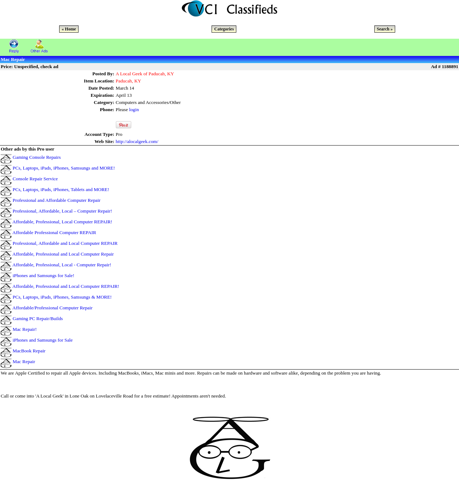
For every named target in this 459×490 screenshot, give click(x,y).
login (134, 109)
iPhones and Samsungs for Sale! (43, 275)
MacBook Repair (29, 350)
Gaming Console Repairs (37, 157)
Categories (224, 29)
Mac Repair (24, 361)
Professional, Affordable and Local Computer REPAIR (65, 243)
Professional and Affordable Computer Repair (56, 200)
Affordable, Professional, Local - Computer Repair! (62, 264)
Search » (385, 29)
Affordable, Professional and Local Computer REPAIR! (66, 286)
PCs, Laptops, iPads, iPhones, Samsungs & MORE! (62, 297)
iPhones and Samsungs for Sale (42, 340)
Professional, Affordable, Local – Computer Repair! (62, 211)
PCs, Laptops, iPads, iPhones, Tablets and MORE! (61, 189)
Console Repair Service (35, 178)
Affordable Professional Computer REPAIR (54, 232)
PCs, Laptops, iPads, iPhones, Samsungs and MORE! (64, 168)
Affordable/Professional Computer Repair (53, 307)
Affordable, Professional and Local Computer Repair (63, 254)
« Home (69, 29)
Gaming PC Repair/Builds (38, 318)
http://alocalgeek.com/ (137, 141)
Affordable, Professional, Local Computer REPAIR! (62, 221)
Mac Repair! (25, 329)
